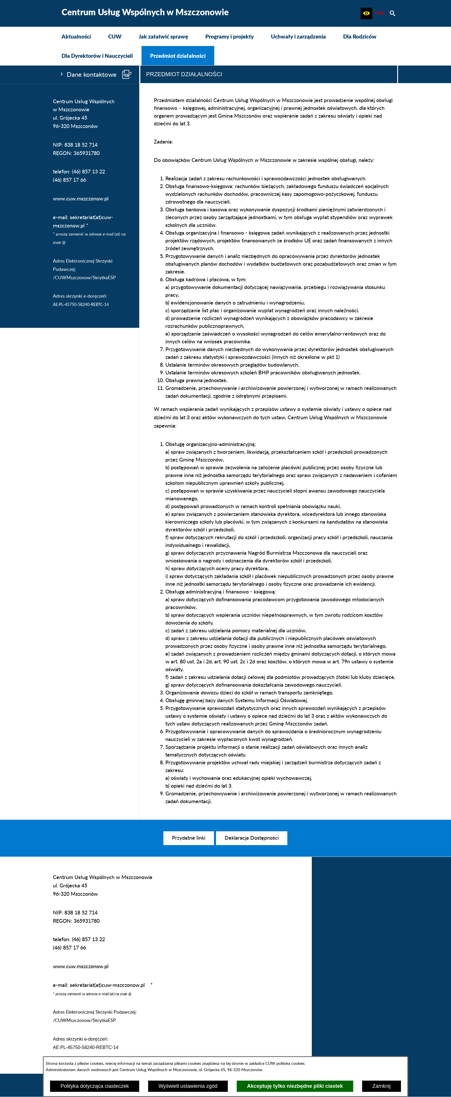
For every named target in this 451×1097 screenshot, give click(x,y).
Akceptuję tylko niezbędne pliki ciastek (295, 1086)
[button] (366, 13)
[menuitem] (76, 36)
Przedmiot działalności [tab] (184, 74)
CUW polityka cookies (285, 1063)
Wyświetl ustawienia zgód (187, 1086)
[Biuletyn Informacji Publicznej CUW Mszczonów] (379, 13)
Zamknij (381, 1086)
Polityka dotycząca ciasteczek (94, 1086)
